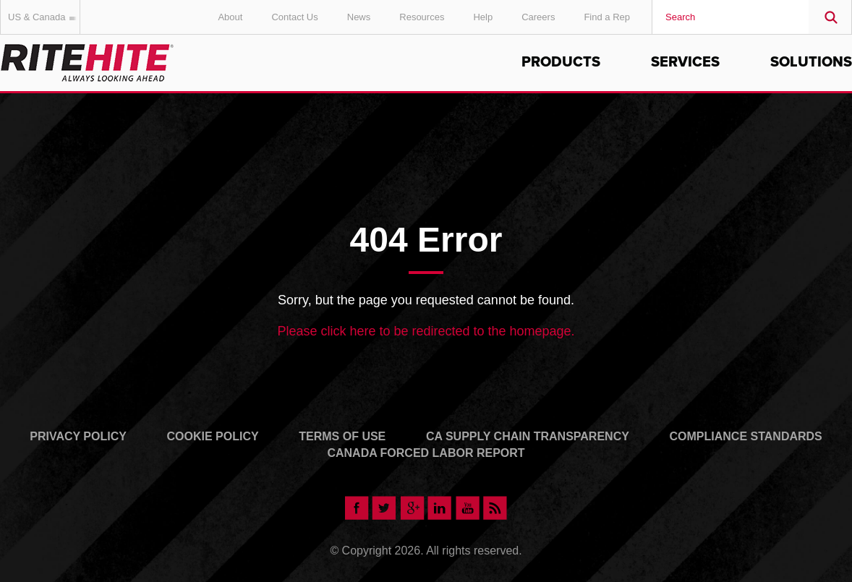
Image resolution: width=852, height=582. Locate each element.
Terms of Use (342, 436)
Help (483, 17)
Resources (421, 17)
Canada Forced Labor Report (425, 453)
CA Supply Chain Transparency (527, 436)
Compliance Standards (746, 436)
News (359, 17)
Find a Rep (607, 17)
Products (560, 62)
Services (685, 62)
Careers (538, 17)
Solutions (811, 62)
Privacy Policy (78, 436)
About (230, 17)
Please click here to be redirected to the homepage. (425, 331)
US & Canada (44, 17)
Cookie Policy (213, 436)
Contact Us (294, 17)
